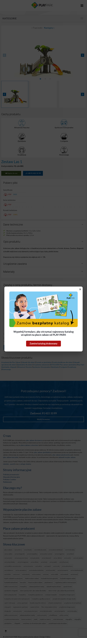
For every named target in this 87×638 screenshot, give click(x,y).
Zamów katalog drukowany (43, 343)
